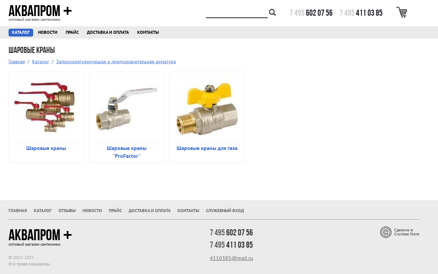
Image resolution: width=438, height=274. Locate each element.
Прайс (72, 32)
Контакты (148, 32)
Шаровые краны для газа (207, 148)
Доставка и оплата (108, 32)
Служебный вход (225, 211)
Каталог (21, 32)
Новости (47, 32)
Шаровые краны (46, 148)
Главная (17, 61)
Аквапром (40, 10)
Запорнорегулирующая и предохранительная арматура (116, 61)
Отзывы (67, 211)
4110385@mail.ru (231, 258)
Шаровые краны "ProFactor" (126, 152)
